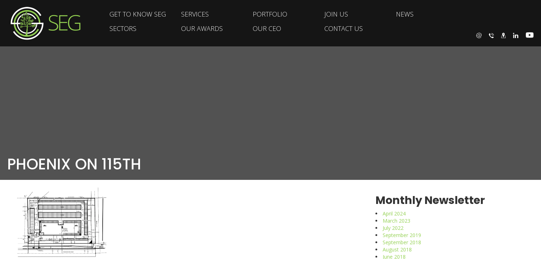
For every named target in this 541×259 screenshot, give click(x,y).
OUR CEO (267, 28)
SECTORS (122, 28)
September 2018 (402, 242)
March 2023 (396, 220)
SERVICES (195, 14)
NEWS (405, 14)
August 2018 (397, 249)
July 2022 (393, 227)
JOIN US (336, 14)
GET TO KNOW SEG (137, 14)
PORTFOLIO (270, 14)
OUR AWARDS (202, 28)
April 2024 (394, 213)
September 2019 (402, 235)
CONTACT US (343, 28)
